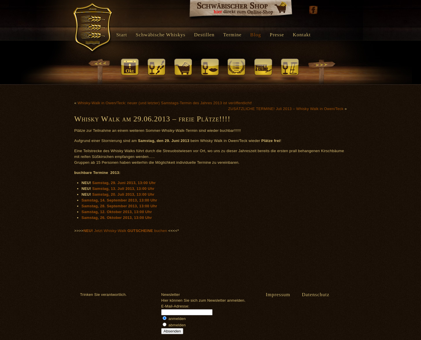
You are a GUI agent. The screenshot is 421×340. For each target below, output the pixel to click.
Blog (255, 34)
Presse (277, 34)
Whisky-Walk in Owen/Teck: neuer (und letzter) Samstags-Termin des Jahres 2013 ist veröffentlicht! (164, 103)
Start (121, 34)
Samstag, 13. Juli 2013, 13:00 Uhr (123, 188)
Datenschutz (315, 294)
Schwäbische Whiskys (160, 34)
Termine (232, 34)
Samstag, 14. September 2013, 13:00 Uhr (119, 200)
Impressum (278, 294)
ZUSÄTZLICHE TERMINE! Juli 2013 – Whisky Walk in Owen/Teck (286, 109)
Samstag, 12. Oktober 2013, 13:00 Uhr (116, 212)
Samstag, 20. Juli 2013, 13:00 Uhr (123, 194)
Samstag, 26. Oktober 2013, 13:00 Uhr (116, 217)
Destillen (204, 34)
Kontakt (302, 34)
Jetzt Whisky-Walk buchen (126, 231)
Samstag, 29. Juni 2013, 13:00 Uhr (124, 183)
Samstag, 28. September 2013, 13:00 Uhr (119, 206)
